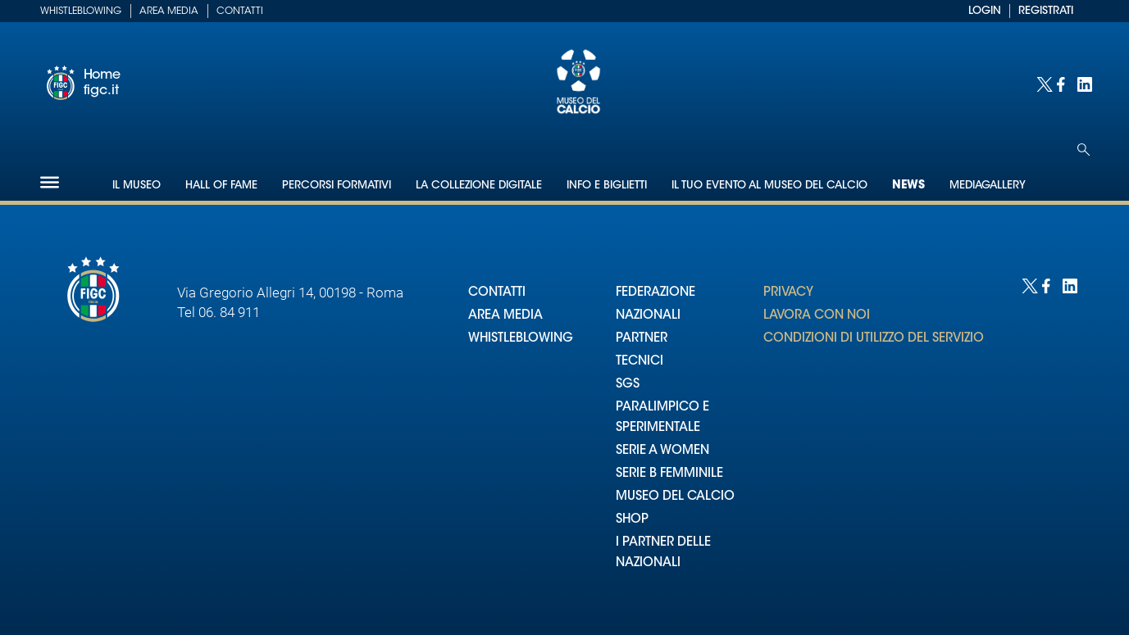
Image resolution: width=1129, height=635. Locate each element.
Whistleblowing (80, 11)
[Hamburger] (49, 182)
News (908, 186)
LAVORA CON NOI (816, 316)
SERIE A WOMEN (662, 451)
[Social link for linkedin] (1083, 83)
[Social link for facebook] (1063, 83)
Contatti (239, 11)
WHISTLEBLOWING (520, 339)
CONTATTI (497, 293)
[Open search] (1083, 149)
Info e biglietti (607, 185)
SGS (628, 385)
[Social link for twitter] (1042, 83)
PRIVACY (788, 293)
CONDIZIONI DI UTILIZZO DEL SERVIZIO (873, 339)
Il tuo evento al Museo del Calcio (769, 185)
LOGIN (984, 11)
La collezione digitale (479, 185)
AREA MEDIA (505, 316)
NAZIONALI (648, 316)
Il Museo (136, 185)
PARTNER (641, 339)
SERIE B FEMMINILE (669, 474)
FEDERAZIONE (655, 293)
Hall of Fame (221, 185)
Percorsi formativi (336, 185)
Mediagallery (987, 185)
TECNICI (639, 362)
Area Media (168, 11)
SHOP (632, 520)
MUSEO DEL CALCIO (675, 497)
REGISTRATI (1045, 11)
